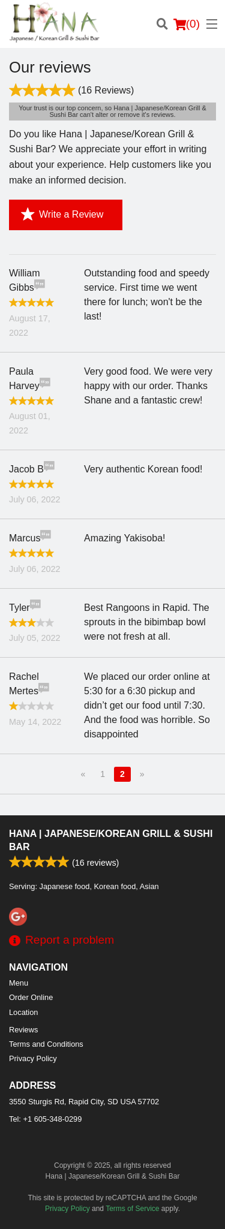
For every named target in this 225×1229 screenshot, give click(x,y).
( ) (186, 24)
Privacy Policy (33, 1058)
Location (23, 1012)
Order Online (31, 997)
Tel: (45, 1118)
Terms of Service (132, 1208)
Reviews (23, 1029)
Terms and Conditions (46, 1044)
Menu (18, 982)
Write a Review (62, 214)
